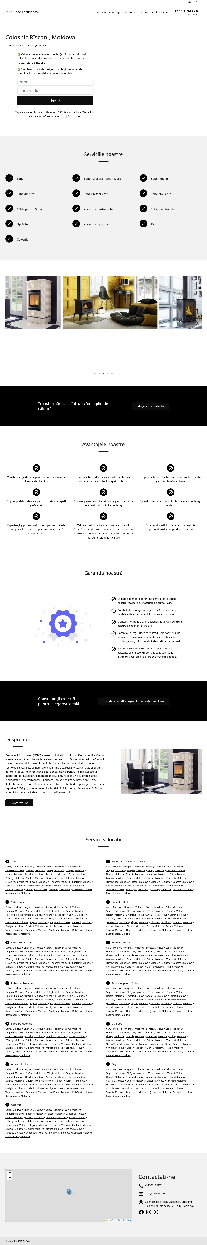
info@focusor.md (155, 1193)
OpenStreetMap (124, 1220)
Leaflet (110, 1220)
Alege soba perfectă (150, 406)
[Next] (196, 323)
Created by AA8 (22, 1240)
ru (197, 2)
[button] (69, 1192)
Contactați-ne (19, 803)
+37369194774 (153, 1185)
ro (189, 2)
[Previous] (10, 323)
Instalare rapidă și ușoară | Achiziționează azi (134, 701)
